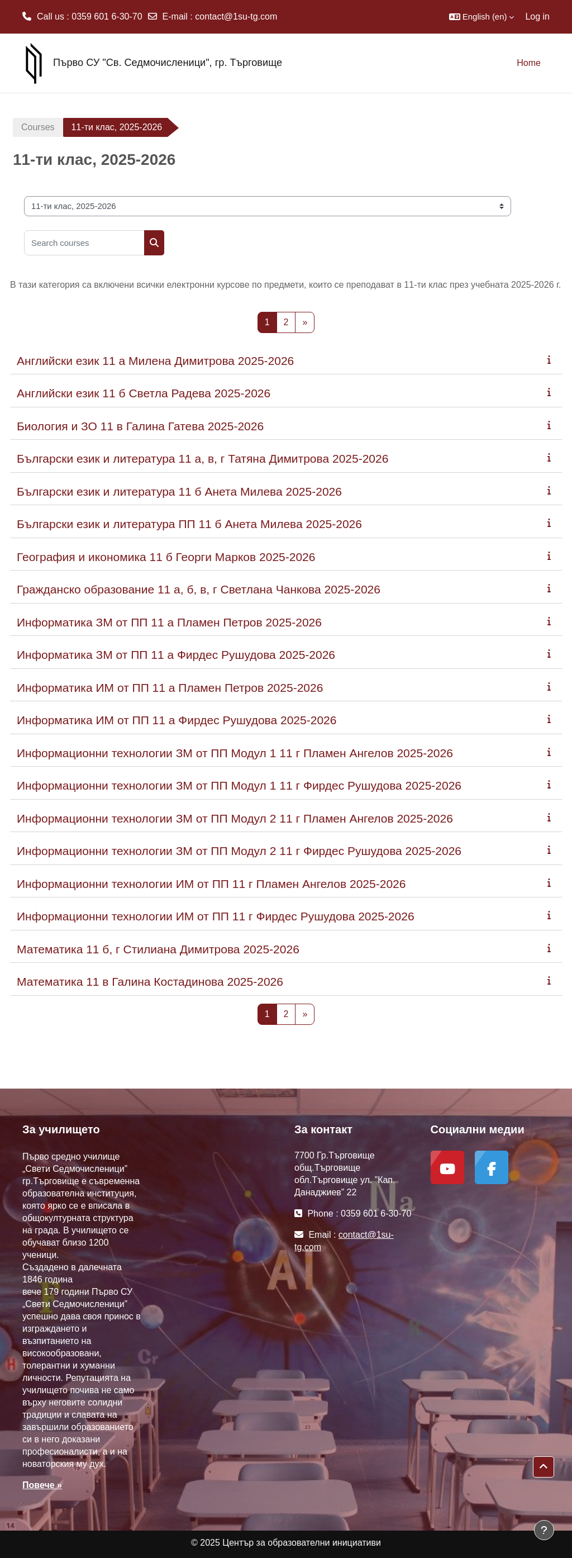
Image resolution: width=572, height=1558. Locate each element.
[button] (481, 17)
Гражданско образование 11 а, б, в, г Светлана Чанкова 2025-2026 (198, 589)
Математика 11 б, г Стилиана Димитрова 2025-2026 (158, 949)
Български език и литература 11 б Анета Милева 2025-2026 (179, 491)
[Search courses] (84, 242)
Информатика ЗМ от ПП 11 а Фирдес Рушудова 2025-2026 (176, 654)
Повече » (42, 1485)
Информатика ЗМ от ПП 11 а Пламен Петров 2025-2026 (169, 622)
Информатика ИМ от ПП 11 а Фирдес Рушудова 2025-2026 (176, 720)
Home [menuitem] (529, 63)
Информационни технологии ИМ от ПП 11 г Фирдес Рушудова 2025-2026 (215, 916)
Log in (537, 16)
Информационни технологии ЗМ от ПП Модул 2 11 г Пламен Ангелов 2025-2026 (235, 818)
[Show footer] (544, 1530)
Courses (38, 127)
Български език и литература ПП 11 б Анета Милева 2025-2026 (189, 523)
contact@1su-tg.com (236, 16)
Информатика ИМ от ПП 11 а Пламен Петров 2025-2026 (170, 687)
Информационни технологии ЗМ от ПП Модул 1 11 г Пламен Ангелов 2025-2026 (235, 753)
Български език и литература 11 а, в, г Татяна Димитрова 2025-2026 (202, 458)
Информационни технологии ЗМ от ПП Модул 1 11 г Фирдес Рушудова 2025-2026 (239, 785)
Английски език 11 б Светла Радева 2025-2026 (143, 393)
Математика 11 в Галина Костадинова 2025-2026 (150, 981)
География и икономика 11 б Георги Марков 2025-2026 (166, 556)
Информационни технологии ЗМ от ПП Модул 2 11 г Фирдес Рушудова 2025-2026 (239, 850)
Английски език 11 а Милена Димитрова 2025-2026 (155, 360)
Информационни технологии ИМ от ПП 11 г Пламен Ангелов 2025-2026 (211, 883)
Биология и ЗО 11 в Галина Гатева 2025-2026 (140, 426)
